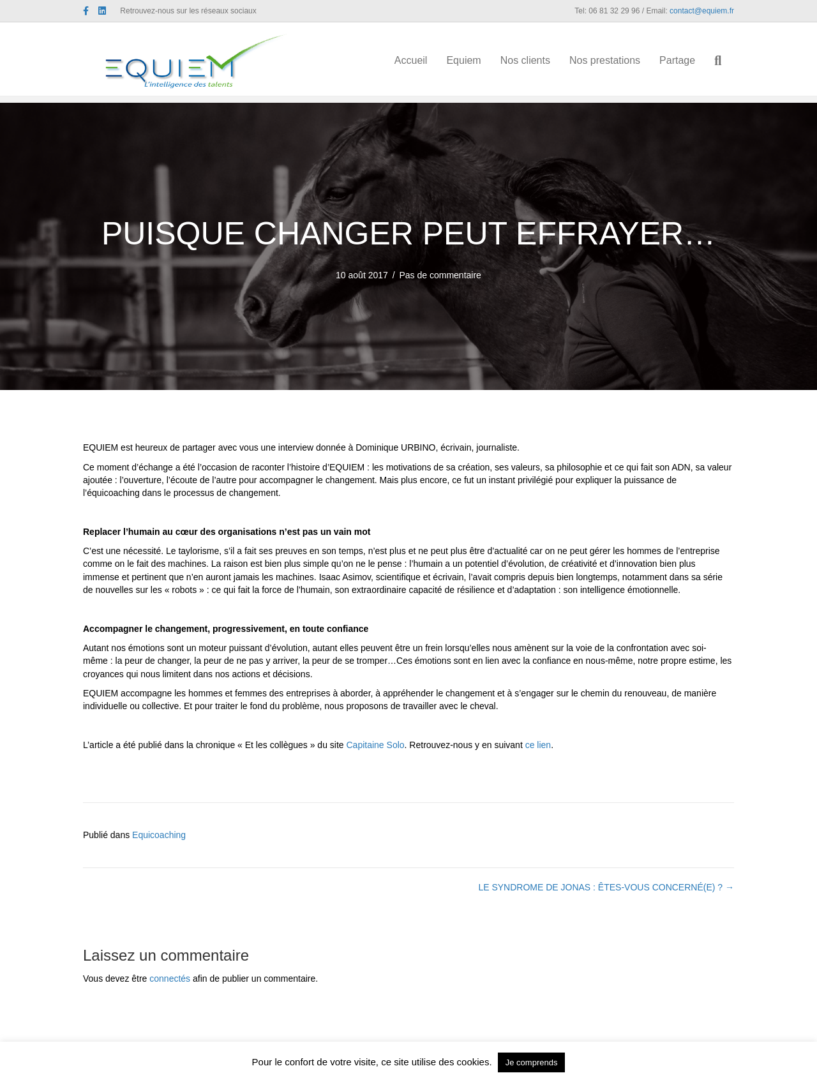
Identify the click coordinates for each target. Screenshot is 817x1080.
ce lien (538, 745)
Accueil (423, 61)
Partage (690, 61)
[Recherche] (725, 62)
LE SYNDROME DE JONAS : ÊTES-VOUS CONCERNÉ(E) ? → (606, 887)
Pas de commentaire (440, 275)
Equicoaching (159, 835)
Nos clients (537, 61)
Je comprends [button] (532, 1062)
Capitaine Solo (376, 745)
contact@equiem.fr (702, 10)
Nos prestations (617, 61)
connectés (169, 978)
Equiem (476, 61)
